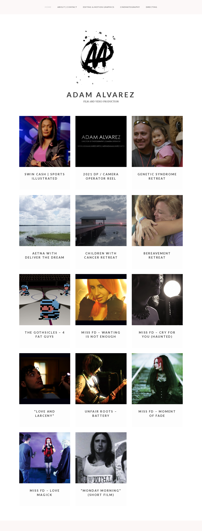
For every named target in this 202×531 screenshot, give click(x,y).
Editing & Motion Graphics (98, 7)
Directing (151, 7)
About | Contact (67, 7)
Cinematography (130, 7)
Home (48, 7)
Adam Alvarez (101, 94)
